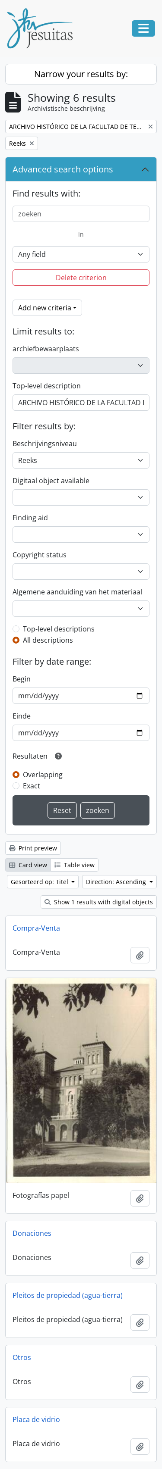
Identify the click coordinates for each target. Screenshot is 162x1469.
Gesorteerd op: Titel (40, 882)
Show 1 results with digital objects (98, 902)
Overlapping (43, 774)
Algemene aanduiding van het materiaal (77, 592)
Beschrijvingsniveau (45, 443)
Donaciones (32, 1233)
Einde (22, 716)
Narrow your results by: (81, 74)
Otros (22, 1357)
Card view (28, 865)
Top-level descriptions (59, 629)
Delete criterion (81, 277)
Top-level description (47, 386)
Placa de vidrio (36, 1419)
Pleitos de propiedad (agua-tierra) (68, 1295)
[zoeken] (81, 214)
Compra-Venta (36, 928)
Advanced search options (63, 169)
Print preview (33, 848)
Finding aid (30, 517)
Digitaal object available (51, 480)
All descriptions (48, 640)
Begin (22, 679)
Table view (74, 865)
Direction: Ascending (117, 882)
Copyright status (40, 554)
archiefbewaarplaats (46, 348)
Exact (31, 786)
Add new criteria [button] (44, 308)
